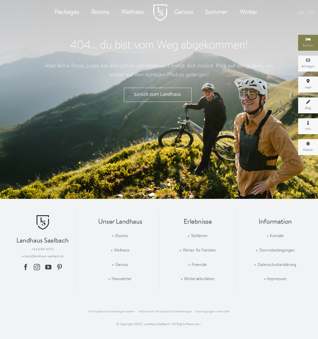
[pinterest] (59, 267)
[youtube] (48, 267)
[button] (111, 311)
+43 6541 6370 (43, 249)
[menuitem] (302, 13)
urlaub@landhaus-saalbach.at (43, 256)
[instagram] (37, 267)
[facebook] (26, 267)
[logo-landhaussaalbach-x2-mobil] (160, 6)
